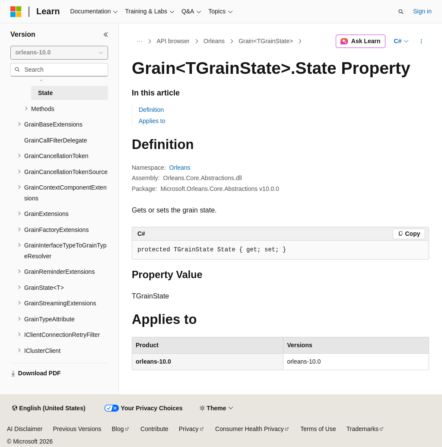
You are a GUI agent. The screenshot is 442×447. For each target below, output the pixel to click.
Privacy (189, 428)
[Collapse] (106, 34)
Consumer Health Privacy (249, 428)
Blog (118, 428)
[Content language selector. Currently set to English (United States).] (48, 408)
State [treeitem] (45, 92)
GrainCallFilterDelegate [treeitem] (55, 140)
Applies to (152, 120)
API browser (173, 41)
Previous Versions (77, 428)
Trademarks (362, 428)
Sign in (422, 11)
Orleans (214, 41)
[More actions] (421, 41)
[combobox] (59, 53)
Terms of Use (318, 428)
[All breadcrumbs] (139, 41)
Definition (151, 109)
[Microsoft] (16, 11)
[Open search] (401, 11)
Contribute (154, 428)
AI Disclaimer (24, 428)
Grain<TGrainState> (265, 41)
